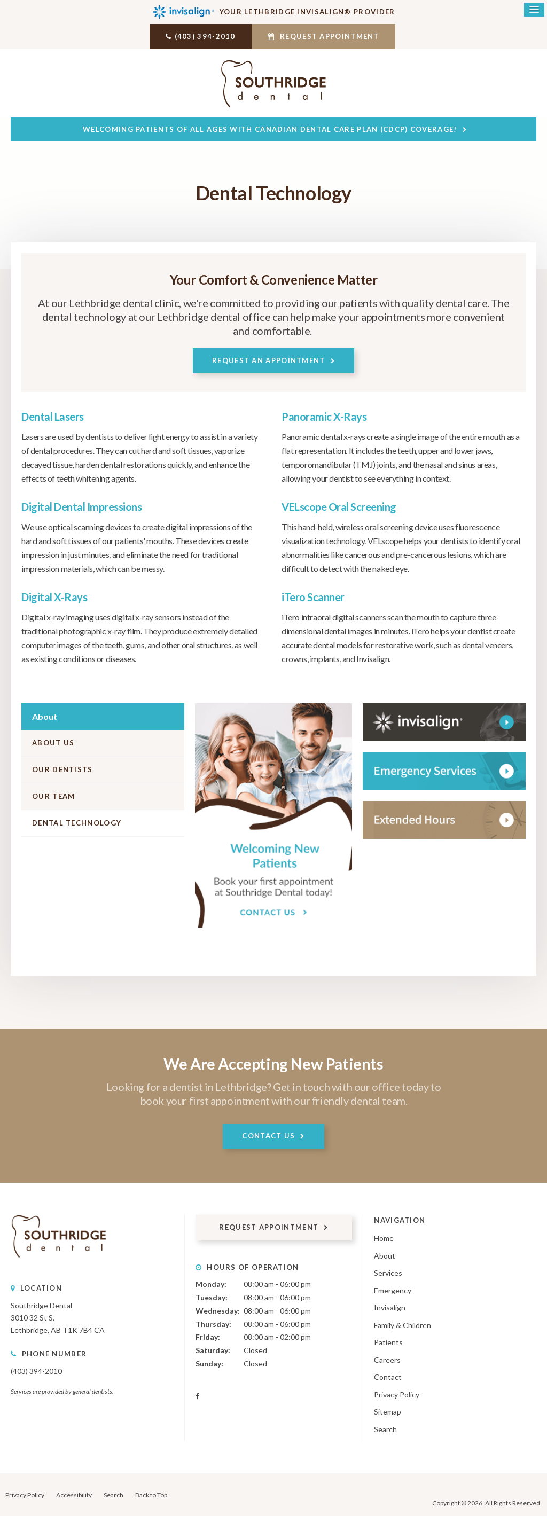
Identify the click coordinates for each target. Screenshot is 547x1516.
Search (385, 1428)
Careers (387, 1359)
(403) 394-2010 (201, 36)
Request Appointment (326, 36)
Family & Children (402, 1324)
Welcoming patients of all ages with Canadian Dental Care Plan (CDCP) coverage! (270, 128)
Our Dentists (62, 769)
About (384, 1255)
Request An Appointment (268, 360)
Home (384, 1237)
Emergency (392, 1289)
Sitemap (387, 1411)
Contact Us (268, 1135)
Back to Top (151, 1494)
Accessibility (74, 1494)
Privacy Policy (396, 1394)
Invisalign (389, 1306)
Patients (388, 1341)
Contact (388, 1376)
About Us (53, 742)
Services (388, 1272)
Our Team (53, 795)
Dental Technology (76, 822)
